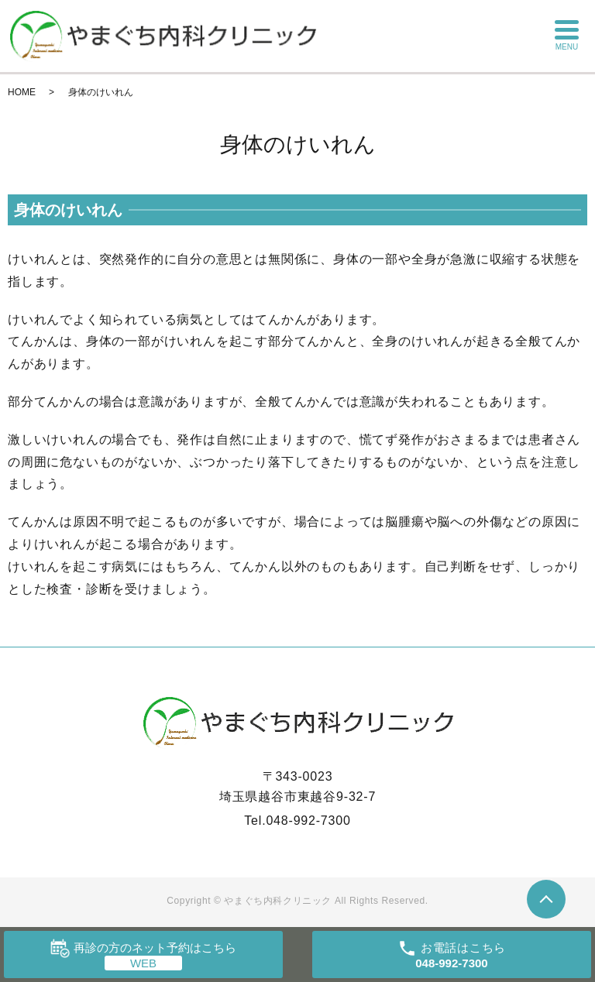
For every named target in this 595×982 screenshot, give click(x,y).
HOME (22, 92)
